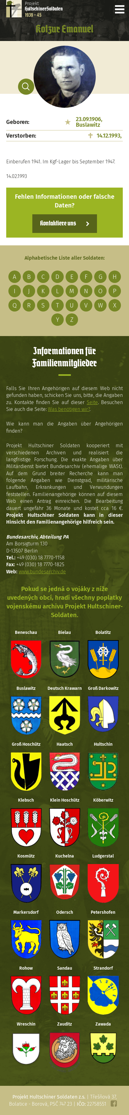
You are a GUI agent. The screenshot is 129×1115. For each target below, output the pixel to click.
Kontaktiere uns (58, 224)
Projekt (44, 9)
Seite (92, 402)
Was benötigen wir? (69, 409)
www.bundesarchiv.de (42, 572)
